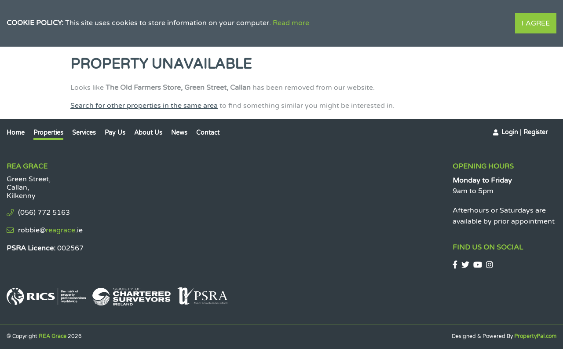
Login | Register (524, 132)
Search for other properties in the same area (144, 105)
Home (16, 132)
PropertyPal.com (535, 336)
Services (84, 132)
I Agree (536, 23)
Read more (291, 22)
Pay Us (115, 132)
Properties (48, 132)
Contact (207, 132)
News (179, 132)
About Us (148, 132)
